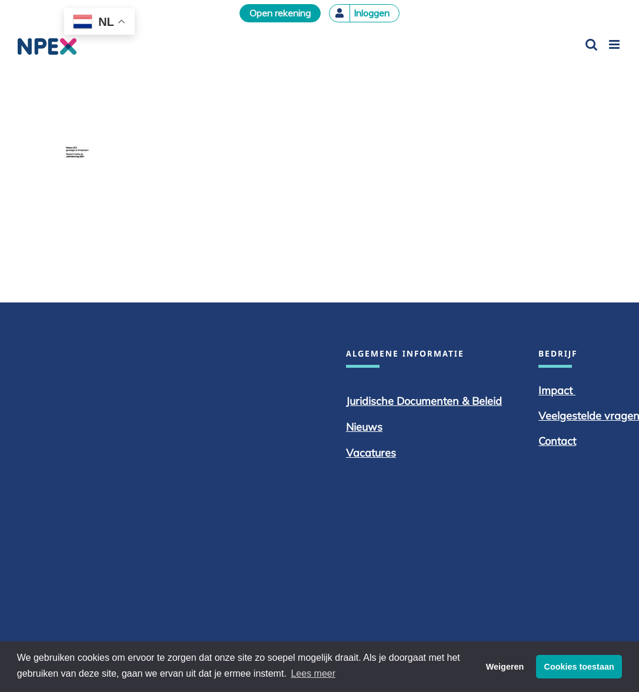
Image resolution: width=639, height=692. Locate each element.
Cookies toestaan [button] (579, 666)
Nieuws (364, 427)
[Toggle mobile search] (591, 44)
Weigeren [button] (505, 666)
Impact (556, 390)
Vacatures (371, 453)
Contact (557, 441)
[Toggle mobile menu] (615, 44)
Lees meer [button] (313, 673)
